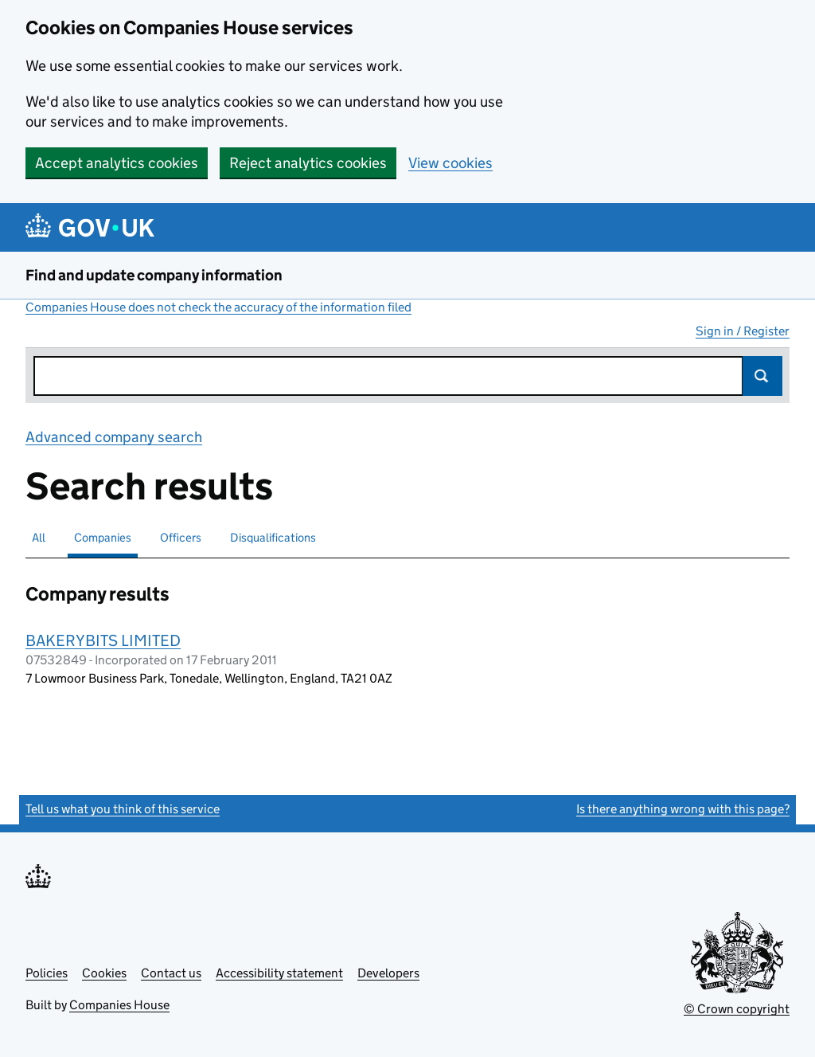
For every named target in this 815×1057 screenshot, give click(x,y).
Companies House (119, 1004)
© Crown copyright (737, 1008)
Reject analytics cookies (308, 163)
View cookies (450, 162)
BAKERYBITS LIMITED (103, 640)
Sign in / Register (743, 331)
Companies (102, 537)
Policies (46, 973)
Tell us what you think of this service (122, 808)
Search (762, 376)
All (38, 537)
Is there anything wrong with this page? (683, 808)
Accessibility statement (279, 973)
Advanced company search (113, 437)
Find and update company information (154, 275)
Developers (388, 973)
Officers (180, 537)
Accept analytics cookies (116, 163)
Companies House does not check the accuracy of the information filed (218, 307)
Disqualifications (273, 537)
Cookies (104, 973)
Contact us (171, 973)
